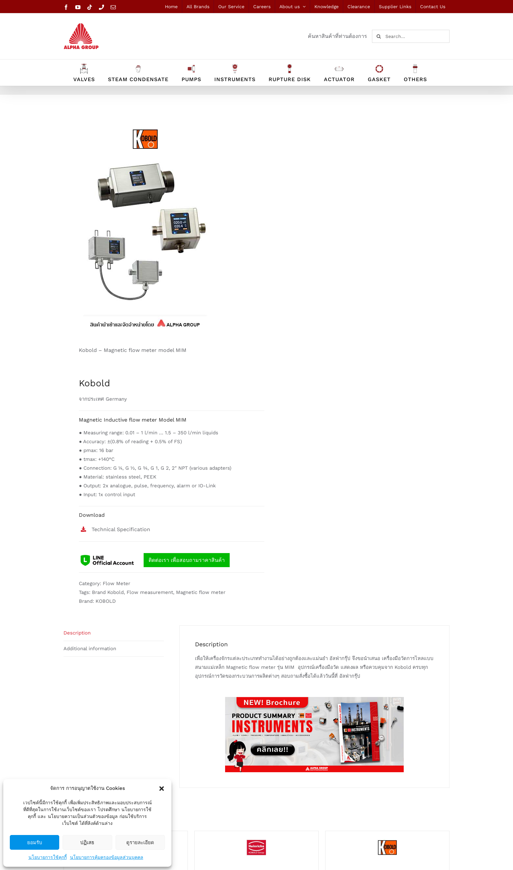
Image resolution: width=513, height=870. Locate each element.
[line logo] (107, 555)
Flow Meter (116, 583)
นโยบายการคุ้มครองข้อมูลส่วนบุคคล (106, 857)
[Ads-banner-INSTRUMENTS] (314, 699)
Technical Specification (121, 529)
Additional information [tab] (89, 649)
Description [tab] (77, 633)
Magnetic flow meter (200, 592)
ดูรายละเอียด (140, 842)
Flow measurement (150, 592)
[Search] (378, 36)
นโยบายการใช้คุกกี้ (47, 857)
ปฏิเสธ (87, 842)
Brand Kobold (108, 592)
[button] (161, 788)
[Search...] (411, 36)
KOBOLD (106, 601)
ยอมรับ (34, 842)
